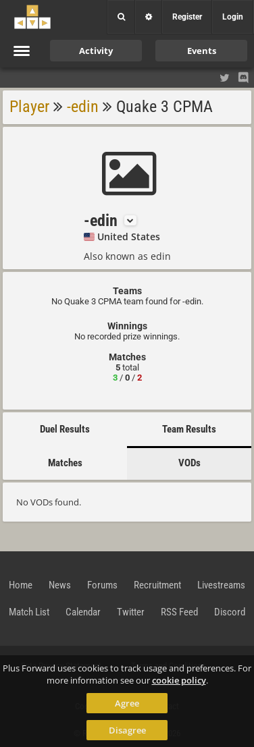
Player (29, 106)
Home (20, 585)
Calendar (83, 612)
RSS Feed (179, 612)
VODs (189, 463)
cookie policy (179, 680)
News (60, 585)
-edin (83, 106)
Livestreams (221, 585)
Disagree (127, 730)
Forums (102, 585)
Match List (29, 612)
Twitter (131, 612)
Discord (229, 612)
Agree (127, 703)
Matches (65, 463)
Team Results (189, 429)
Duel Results (65, 429)
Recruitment (157, 585)
